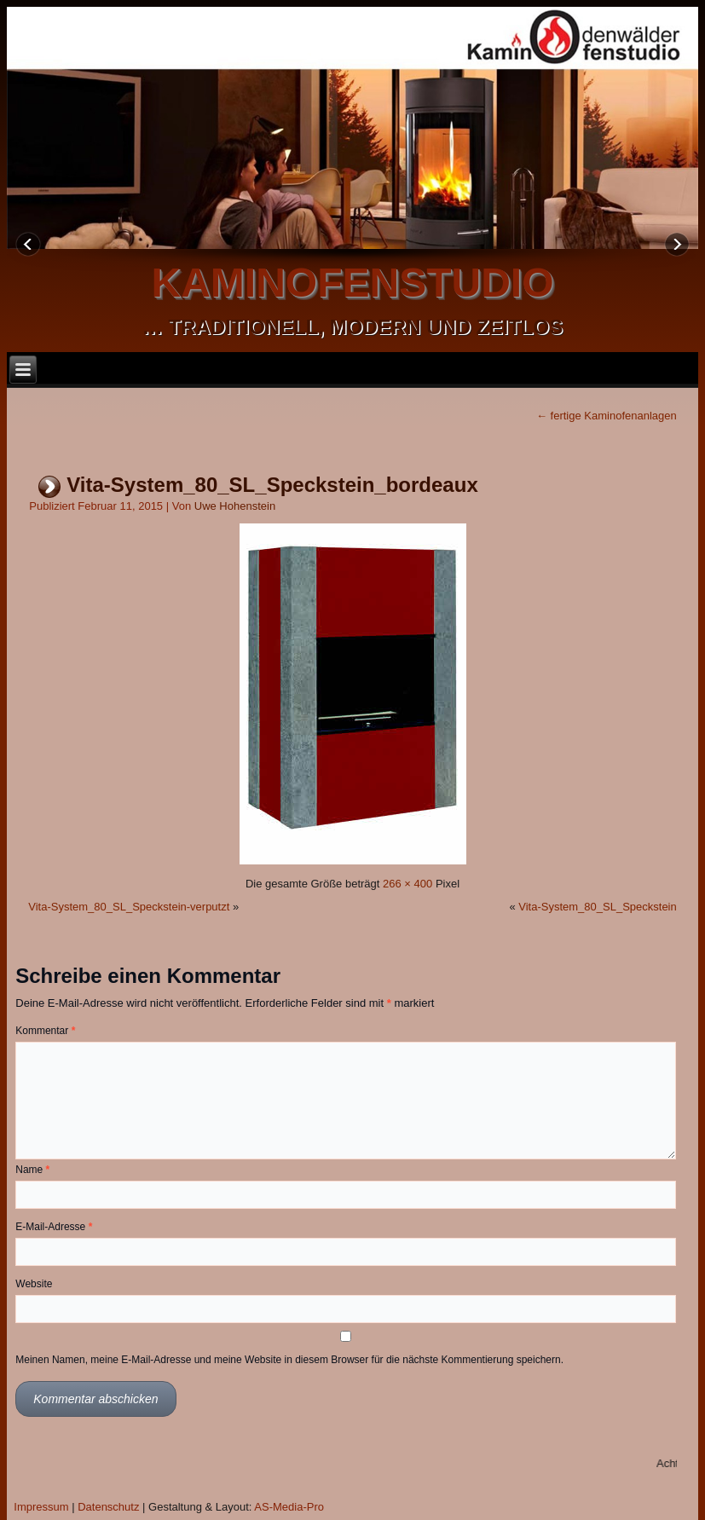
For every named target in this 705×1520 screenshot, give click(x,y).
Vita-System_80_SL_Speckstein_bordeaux (271, 484)
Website (33, 1284)
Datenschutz (108, 1506)
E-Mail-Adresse (53, 1227)
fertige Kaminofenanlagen (606, 415)
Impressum (41, 1506)
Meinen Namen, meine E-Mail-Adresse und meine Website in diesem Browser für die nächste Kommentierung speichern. (289, 1360)
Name (32, 1170)
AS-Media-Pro (289, 1506)
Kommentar (45, 1031)
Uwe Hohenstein (234, 506)
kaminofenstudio (353, 282)
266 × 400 (407, 883)
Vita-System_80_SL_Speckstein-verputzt (128, 906)
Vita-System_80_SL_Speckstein (597, 906)
